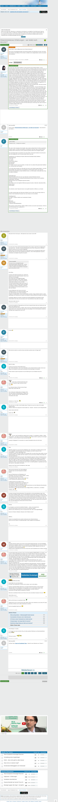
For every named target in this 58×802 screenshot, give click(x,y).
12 (44, 44)
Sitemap (40, 801)
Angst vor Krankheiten (22, 790)
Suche (19, 5)
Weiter (44, 673)
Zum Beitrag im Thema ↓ (14, 107)
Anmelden (45, 7)
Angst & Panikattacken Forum (13, 790)
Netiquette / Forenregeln (34, 801)
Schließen (23, 36)
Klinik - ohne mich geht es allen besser (14, 760)
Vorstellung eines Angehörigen (12, 757)
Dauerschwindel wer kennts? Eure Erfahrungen (16, 782)
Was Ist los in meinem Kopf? (11, 763)
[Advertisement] (19, 424)
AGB (29, 801)
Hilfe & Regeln (33, 5)
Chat (28, 5)
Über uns (11, 801)
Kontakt (8, 801)
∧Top (55, 801)
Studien (39, 5)
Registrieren (39, 7)
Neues (6, 5)
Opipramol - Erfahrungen (10, 776)
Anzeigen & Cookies (25, 801)
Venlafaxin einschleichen (10, 779)
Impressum (14, 801)
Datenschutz (19, 801)
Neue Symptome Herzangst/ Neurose (13, 754)
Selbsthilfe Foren (13, 5)
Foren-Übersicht (3, 790)
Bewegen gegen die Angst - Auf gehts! (14, 785)
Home (2, 5)
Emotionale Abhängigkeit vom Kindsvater (14, 765)
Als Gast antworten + (5, 44)
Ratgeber (23, 5)
